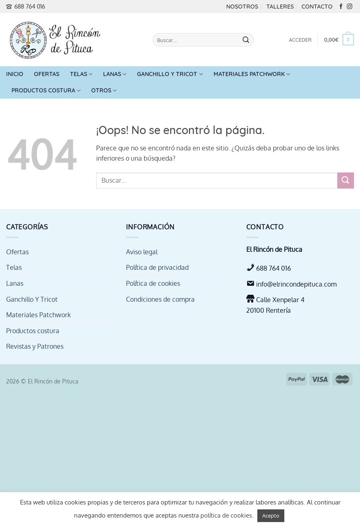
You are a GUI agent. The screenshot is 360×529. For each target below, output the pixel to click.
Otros (104, 90)
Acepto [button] (270, 515)
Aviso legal (142, 252)
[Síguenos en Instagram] (349, 7)
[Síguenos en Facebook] (341, 7)
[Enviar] (246, 40)
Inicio (14, 74)
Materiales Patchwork (252, 74)
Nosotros (242, 6)
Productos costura (46, 90)
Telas (81, 74)
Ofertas (46, 74)
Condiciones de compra (160, 299)
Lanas (114, 74)
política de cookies (226, 515)
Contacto (317, 6)
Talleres (280, 6)
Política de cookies (153, 283)
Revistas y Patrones (34, 346)
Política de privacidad (157, 267)
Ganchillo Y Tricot (169, 74)
